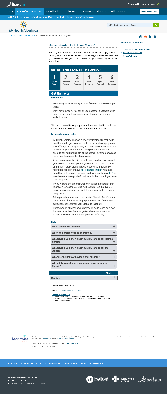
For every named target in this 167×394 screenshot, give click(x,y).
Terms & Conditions (16, 383)
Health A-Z (11, 17)
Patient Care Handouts (84, 17)
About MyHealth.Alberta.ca (94, 11)
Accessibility (31, 383)
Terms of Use (47, 338)
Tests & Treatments (38, 17)
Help (102, 363)
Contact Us (94, 363)
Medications (53, 17)
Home (10, 11)
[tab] (54, 81)
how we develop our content (65, 338)
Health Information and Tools (29, 11)
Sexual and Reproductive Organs (136, 49)
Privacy (42, 383)
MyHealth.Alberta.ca (23, 26)
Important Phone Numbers (50, 363)
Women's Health (130, 56)
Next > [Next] (109, 273)
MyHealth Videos (53, 11)
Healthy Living (23, 17)
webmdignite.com (71, 343)
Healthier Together (118, 11)
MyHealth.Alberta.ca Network (144, 4)
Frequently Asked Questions (75, 363)
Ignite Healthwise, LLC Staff (70, 290)
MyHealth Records (149, 11)
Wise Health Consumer (132, 52)
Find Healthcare (72, 11)
